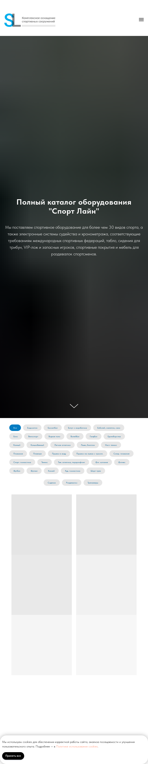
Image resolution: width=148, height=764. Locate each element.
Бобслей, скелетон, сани (108, 427)
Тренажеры (93, 482)
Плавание (18, 453)
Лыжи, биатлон (88, 445)
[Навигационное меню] (141, 19)
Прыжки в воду (59, 453)
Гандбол (93, 436)
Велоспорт (33, 436)
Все (15, 427)
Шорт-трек (96, 470)
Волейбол (75, 436)
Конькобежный (37, 445)
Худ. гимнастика (72, 470)
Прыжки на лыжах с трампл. (89, 453)
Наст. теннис (111, 445)
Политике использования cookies (77, 746)
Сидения (52, 482)
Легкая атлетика (62, 445)
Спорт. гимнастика (22, 462)
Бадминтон (32, 427)
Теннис (44, 462)
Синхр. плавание (121, 453)
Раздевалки (71, 482)
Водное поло (54, 436)
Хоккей (51, 470)
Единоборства (114, 436)
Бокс (15, 436)
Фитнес (121, 462)
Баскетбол (53, 427)
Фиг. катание (101, 462)
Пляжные (37, 453)
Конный (16, 445)
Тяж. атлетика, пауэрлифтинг (71, 462)
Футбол (16, 470)
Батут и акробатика (77, 427)
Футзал (34, 470)
